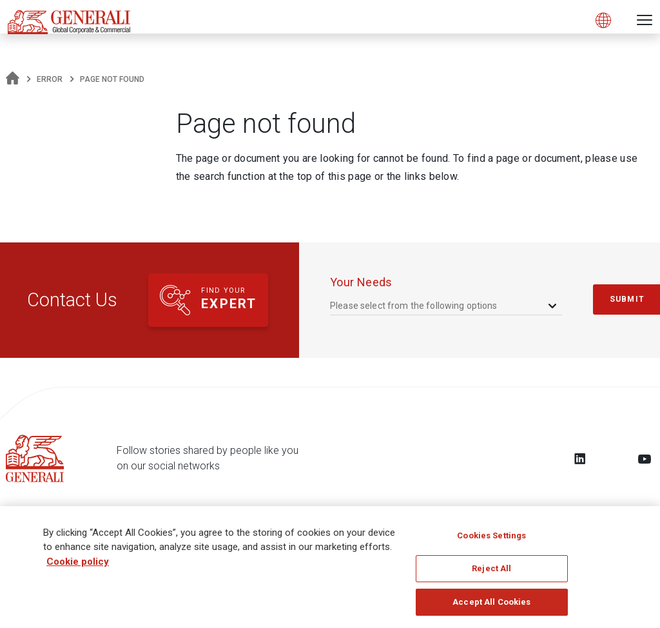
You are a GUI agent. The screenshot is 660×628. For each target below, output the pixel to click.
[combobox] (444, 305)
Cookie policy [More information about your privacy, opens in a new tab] (77, 567)
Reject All (491, 574)
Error (50, 79)
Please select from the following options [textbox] (414, 305)
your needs (361, 282)
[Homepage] (12, 79)
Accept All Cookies (491, 608)
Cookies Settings (491, 540)
